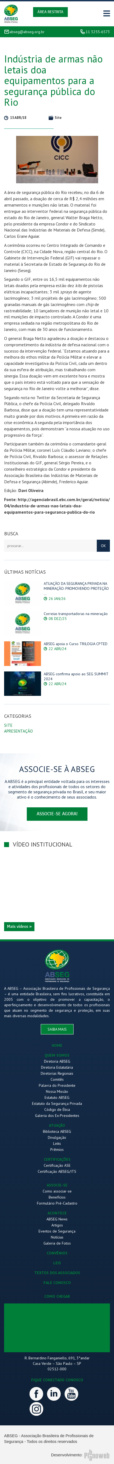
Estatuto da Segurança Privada (57, 1103)
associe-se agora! (57, 814)
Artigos (57, 1225)
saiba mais (57, 1029)
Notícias (57, 1237)
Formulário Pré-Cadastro (57, 1203)
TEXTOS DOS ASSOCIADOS (57, 1272)
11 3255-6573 (98, 31)
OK (103, 545)
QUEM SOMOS (57, 1055)
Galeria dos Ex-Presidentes (57, 1115)
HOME (57, 1045)
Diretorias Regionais (57, 1073)
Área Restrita (50, 12)
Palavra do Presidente (57, 1085)
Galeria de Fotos (57, 1243)
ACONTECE (57, 1213)
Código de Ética (57, 1109)
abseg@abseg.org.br (27, 31)
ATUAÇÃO (57, 1125)
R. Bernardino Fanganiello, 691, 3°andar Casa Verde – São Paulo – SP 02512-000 (57, 1363)
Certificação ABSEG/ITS (57, 1171)
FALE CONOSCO (57, 1282)
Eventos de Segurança (57, 1231)
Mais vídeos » (19, 926)
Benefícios (57, 1197)
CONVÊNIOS (57, 1253)
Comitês (57, 1079)
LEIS (57, 1262)
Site (8, 725)
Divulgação (57, 1137)
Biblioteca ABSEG (57, 1131)
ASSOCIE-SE (57, 1185)
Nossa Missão (57, 1091)
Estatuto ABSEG (57, 1097)
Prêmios (57, 1149)
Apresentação (18, 731)
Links (57, 1143)
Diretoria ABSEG (57, 1061)
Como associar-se (57, 1191)
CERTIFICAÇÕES (57, 1159)
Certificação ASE (57, 1165)
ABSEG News (57, 1219)
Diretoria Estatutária (57, 1067)
